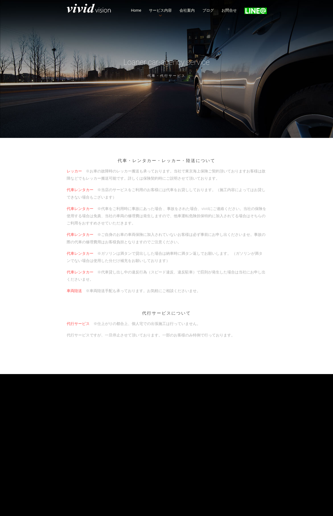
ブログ (208, 10)
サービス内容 (160, 10)
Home (136, 10)
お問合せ (229, 10)
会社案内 (187, 10)
